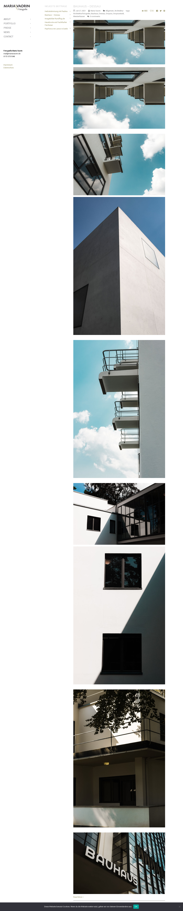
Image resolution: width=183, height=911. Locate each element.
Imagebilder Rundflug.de (55, 19)
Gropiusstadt (118, 14)
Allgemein (110, 11)
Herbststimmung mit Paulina (56, 11)
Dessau (102, 14)
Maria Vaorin (96, 11)
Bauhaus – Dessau (87, 6)
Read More (77, 897)
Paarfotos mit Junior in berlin (56, 29)
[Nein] (179, 906)
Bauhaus (94, 14)
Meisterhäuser (79, 16)
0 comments (95, 16)
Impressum (8, 65)
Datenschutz (8, 68)
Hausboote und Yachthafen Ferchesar (56, 23)
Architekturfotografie (81, 14)
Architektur (119, 11)
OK (136, 907)
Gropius (109, 14)
